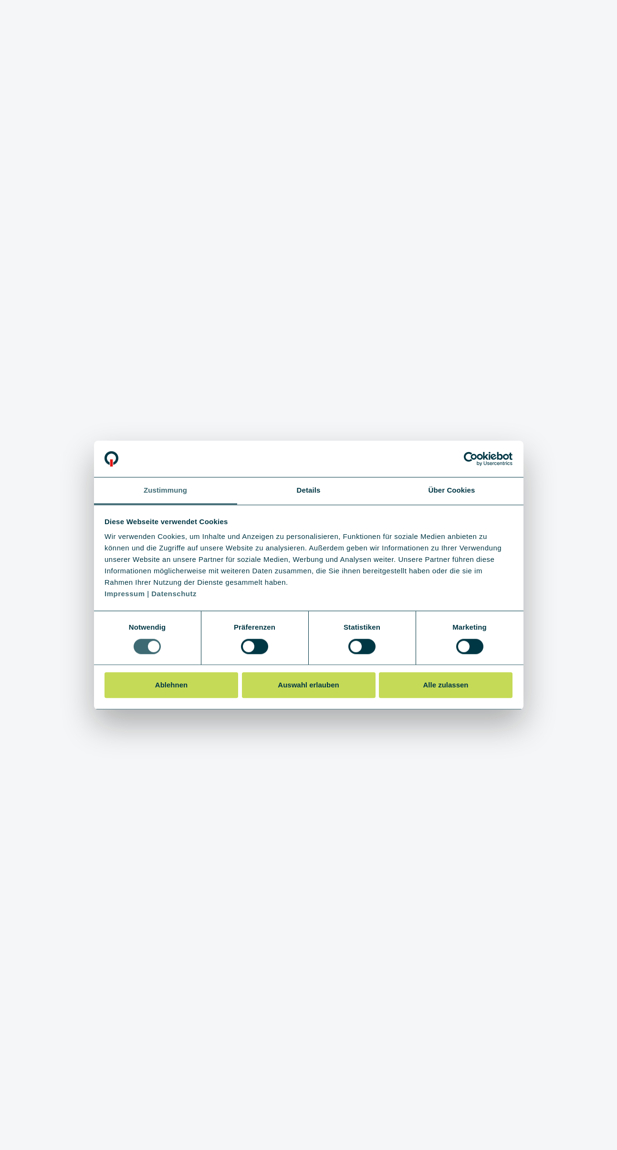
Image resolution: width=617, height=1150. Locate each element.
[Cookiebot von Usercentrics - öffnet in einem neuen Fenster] (470, 459)
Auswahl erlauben (308, 685)
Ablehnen (171, 685)
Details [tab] (309, 490)
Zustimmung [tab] (165, 490)
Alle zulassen (445, 685)
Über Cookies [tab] (452, 490)
